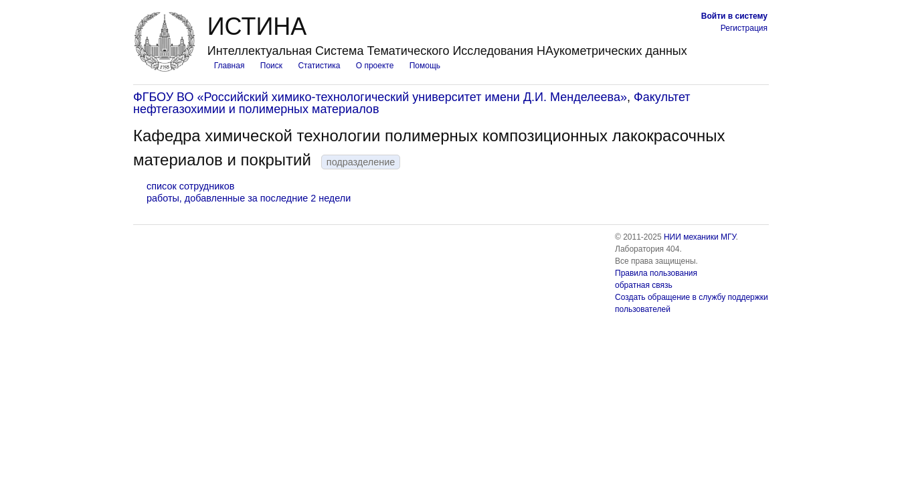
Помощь (425, 65)
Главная (229, 65)
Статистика (319, 65)
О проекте (375, 65)
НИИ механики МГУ (700, 237)
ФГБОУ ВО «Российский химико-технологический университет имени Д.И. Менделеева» (380, 97)
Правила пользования (656, 273)
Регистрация (744, 28)
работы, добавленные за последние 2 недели (249, 198)
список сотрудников (190, 186)
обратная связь (643, 285)
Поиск (271, 65)
